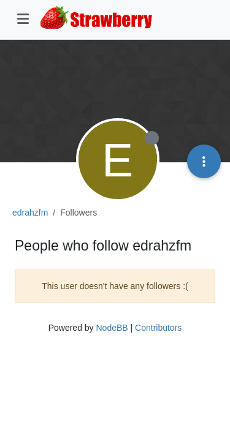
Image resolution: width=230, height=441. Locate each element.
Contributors (158, 328)
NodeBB (112, 328)
